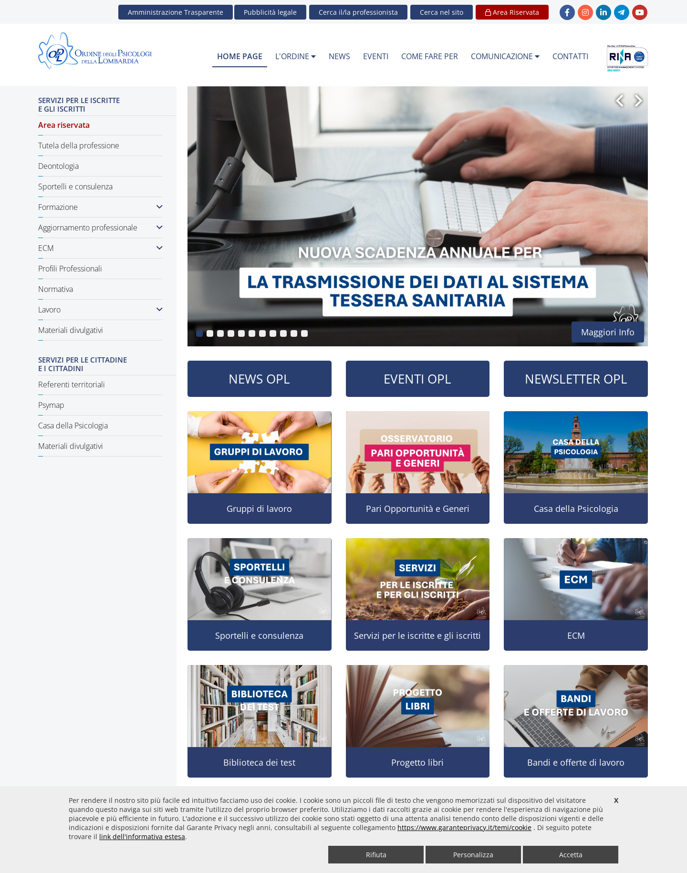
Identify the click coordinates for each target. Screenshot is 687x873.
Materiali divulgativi (70, 330)
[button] (441, 12)
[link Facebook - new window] (567, 12)
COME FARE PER (429, 56)
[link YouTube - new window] (639, 12)
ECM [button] (100, 248)
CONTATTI (570, 56)
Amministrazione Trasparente (175, 12)
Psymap (51, 405)
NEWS (339, 56)
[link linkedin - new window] (603, 12)
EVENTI (375, 56)
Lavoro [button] (100, 309)
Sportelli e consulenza (75, 186)
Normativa (55, 289)
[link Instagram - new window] (585, 12)
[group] (417, 216)
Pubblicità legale (270, 12)
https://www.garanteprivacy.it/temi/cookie (464, 827)
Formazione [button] (100, 207)
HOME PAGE (239, 56)
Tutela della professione (78, 145)
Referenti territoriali (71, 384)
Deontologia (58, 166)
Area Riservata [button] (512, 12)
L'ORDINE (295, 56)
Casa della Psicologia (73, 425)
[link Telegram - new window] (621, 12)
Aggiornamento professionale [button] (100, 227)
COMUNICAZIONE (505, 56)
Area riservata (64, 125)
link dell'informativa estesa (142, 836)
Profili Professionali (70, 268)
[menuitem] (239, 57)
